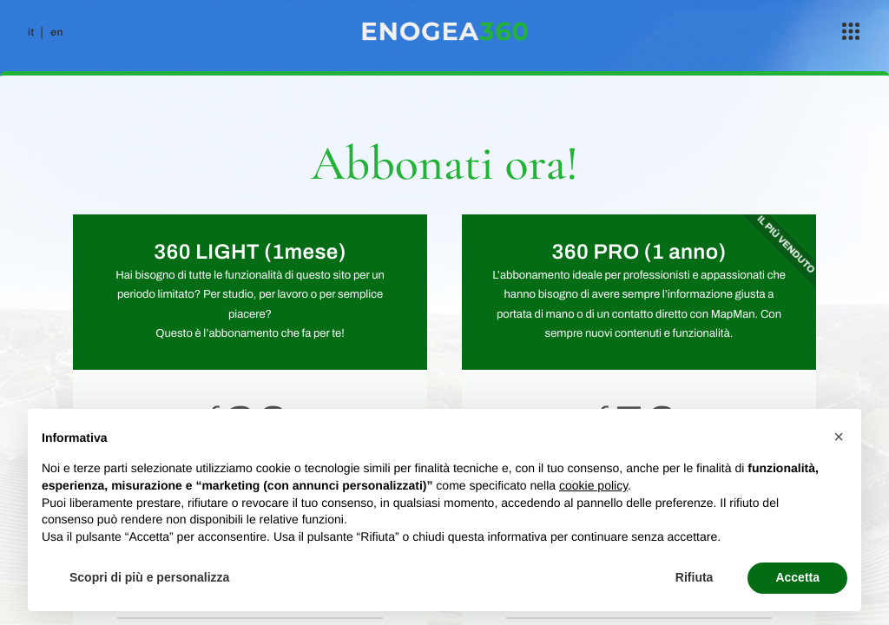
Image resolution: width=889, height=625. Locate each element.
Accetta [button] (797, 577)
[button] (839, 437)
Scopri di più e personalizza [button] (149, 577)
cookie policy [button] (593, 485)
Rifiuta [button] (694, 577)
